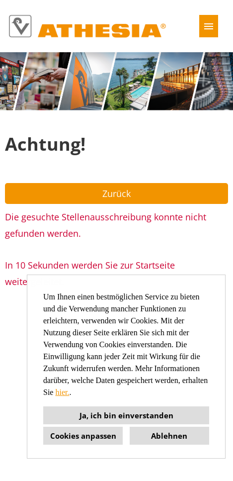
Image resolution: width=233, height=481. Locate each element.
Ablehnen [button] (169, 436)
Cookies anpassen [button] (83, 436)
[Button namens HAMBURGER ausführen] (208, 26)
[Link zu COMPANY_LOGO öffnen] (87, 26)
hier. (62, 392)
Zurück (116, 193)
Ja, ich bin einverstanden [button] (126, 415)
